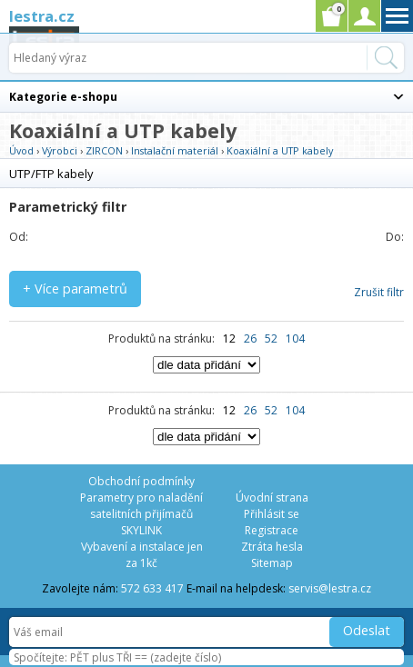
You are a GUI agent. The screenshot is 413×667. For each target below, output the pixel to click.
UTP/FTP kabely (51, 173)
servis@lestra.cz (329, 588)
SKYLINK (141, 530)
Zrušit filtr (379, 292)
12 (229, 338)
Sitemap (272, 563)
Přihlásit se (271, 514)
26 (250, 338)
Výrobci (59, 150)
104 (295, 338)
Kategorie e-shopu (63, 97)
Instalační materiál (174, 150)
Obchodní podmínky (141, 481)
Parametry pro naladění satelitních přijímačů (141, 506)
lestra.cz (42, 15)
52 (271, 338)
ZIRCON (104, 150)
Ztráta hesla (272, 546)
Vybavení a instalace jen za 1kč (142, 555)
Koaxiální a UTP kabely (280, 150)
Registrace (271, 530)
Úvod (21, 150)
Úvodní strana (272, 497)
